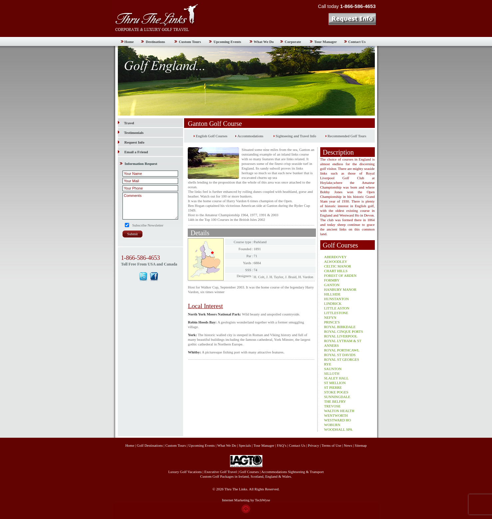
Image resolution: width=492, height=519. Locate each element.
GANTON (332, 285)
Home (129, 42)
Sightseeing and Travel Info (296, 136)
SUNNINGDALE (337, 397)
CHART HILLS (336, 271)
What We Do (264, 42)
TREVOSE (332, 406)
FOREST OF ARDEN (340, 275)
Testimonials (131, 133)
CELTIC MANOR (337, 266)
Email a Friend (136, 152)
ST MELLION (335, 383)
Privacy (314, 445)
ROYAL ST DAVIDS (340, 355)
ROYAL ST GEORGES (341, 359)
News (348, 445)
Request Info (134, 142)
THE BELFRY (335, 401)
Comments (150, 206)
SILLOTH (332, 373)
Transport (317, 472)
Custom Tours (190, 42)
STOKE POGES (336, 392)
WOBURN (332, 425)
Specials (245, 445)
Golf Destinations (150, 445)
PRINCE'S (332, 322)
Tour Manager (325, 42)
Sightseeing (296, 472)
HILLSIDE (332, 294)
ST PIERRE (333, 387)
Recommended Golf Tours (347, 136)
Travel (126, 123)
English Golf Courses (211, 136)
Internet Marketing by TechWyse (246, 500)
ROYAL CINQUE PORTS (343, 331)
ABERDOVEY (335, 257)
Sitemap (361, 445)
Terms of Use (331, 445)
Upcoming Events (227, 42)
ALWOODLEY (335, 261)
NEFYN (330, 317)
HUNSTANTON (336, 299)
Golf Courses (249, 472)
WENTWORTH (336, 415)
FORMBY (332, 280)
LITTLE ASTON (337, 308)
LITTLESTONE (336, 313)
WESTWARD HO (337, 420)
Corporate (293, 42)
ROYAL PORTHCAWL (342, 350)
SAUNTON (333, 369)
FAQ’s (282, 445)
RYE (327, 364)
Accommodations (250, 136)
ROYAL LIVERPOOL (341, 336)
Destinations (155, 42)
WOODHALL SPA (338, 429)
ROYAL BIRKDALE (340, 327)
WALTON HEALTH (339, 411)
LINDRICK (333, 303)
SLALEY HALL (336, 378)
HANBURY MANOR (340, 289)
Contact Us (357, 42)
